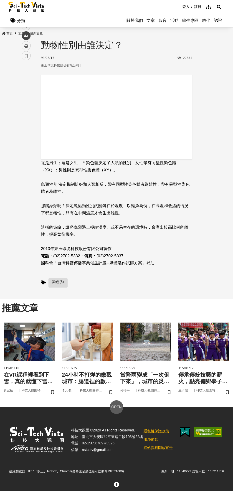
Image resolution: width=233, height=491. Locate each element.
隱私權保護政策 (156, 431)
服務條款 (151, 439)
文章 (151, 20)
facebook (26, 87)
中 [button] (26, 117)
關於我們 (135, 20)
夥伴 (206, 20)
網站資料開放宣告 (158, 448)
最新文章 (36, 33)
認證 (218, 20)
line (25, 107)
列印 (26, 126)
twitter (26, 97)
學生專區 (190, 20)
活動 (174, 20)
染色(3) (58, 282)
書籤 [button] (26, 136)
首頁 (7, 33)
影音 (162, 20)
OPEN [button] (116, 407)
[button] (219, 7)
